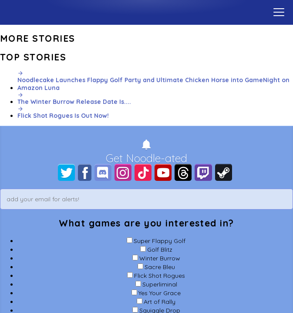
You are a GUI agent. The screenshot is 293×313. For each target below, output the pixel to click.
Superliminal (159, 284)
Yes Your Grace (159, 293)
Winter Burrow (159, 258)
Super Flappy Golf (159, 241)
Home (146, 11)
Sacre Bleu (160, 267)
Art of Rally (159, 302)
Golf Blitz (159, 249)
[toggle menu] (279, 12)
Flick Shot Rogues (159, 276)
